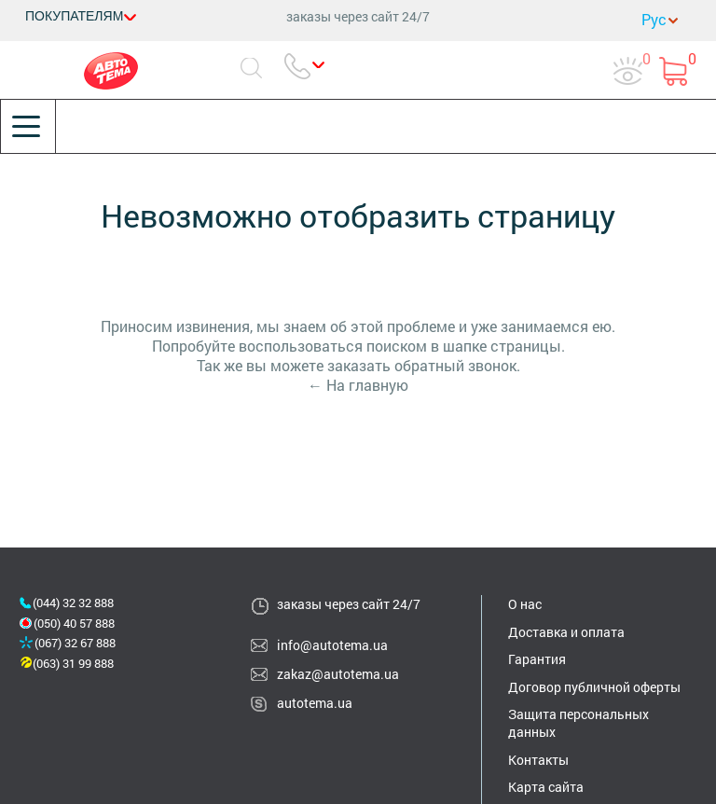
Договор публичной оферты (594, 687)
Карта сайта (546, 787)
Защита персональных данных (578, 723)
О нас (525, 604)
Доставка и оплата (566, 632)
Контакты (538, 760)
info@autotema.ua (332, 645)
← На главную (358, 385)
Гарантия (537, 659)
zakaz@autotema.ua (338, 674)
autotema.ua (314, 703)
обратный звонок (455, 365)
